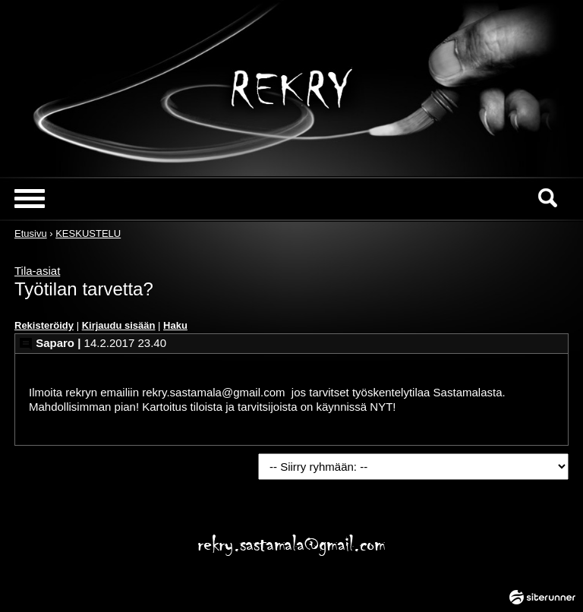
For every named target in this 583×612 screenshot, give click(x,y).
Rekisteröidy (44, 325)
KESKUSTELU (88, 233)
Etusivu (30, 233)
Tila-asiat (37, 270)
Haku (175, 325)
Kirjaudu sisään (119, 325)
